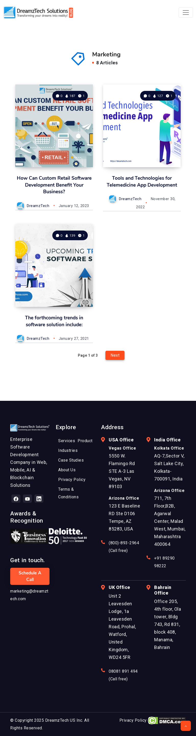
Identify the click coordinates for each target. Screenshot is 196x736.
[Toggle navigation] (186, 12)
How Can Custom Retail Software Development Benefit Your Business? (54, 185)
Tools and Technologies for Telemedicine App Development (142, 181)
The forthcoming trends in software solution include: (54, 321)
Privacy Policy (133, 720)
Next (115, 355)
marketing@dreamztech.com (29, 595)
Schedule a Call (30, 576)
